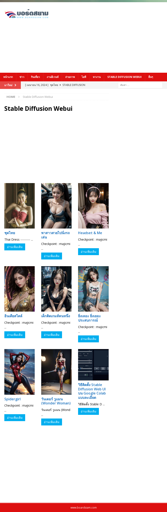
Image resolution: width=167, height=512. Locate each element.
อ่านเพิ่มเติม (15, 247)
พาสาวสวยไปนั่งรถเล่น (55, 235)
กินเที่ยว (35, 77)
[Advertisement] (114, 36)
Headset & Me (90, 232)
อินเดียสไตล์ (13, 316)
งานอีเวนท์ (53, 77)
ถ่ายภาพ (70, 77)
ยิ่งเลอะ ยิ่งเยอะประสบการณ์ (89, 318)
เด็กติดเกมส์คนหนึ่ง (55, 316)
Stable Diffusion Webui (124, 77)
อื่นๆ (150, 77)
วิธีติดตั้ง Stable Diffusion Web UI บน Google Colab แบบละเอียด (92, 391)
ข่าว (22, 77)
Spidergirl (12, 399)
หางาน (97, 77)
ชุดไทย (9, 232)
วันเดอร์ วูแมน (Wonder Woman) (56, 401)
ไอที (84, 77)
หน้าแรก (8, 77)
